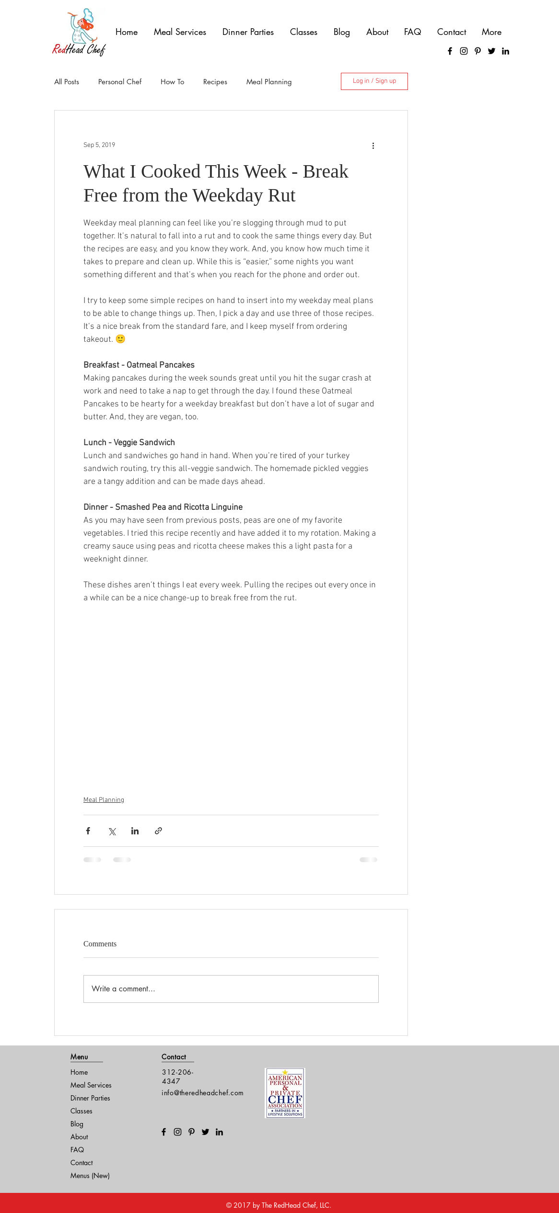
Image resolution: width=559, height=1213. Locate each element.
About (79, 1136)
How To (172, 81)
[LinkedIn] (506, 51)
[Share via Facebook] (88, 830)
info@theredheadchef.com (203, 1092)
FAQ (77, 1149)
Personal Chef (119, 81)
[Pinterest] (478, 51)
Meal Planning (269, 81)
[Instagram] (464, 51)
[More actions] (373, 145)
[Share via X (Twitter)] (111, 830)
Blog (76, 1123)
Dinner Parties (90, 1097)
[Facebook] (450, 51)
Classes (81, 1110)
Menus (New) (90, 1175)
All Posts (66, 81)
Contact (81, 1162)
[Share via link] (158, 830)
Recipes (215, 81)
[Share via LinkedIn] (135, 830)
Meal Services (91, 1084)
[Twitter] (492, 51)
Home (79, 1072)
